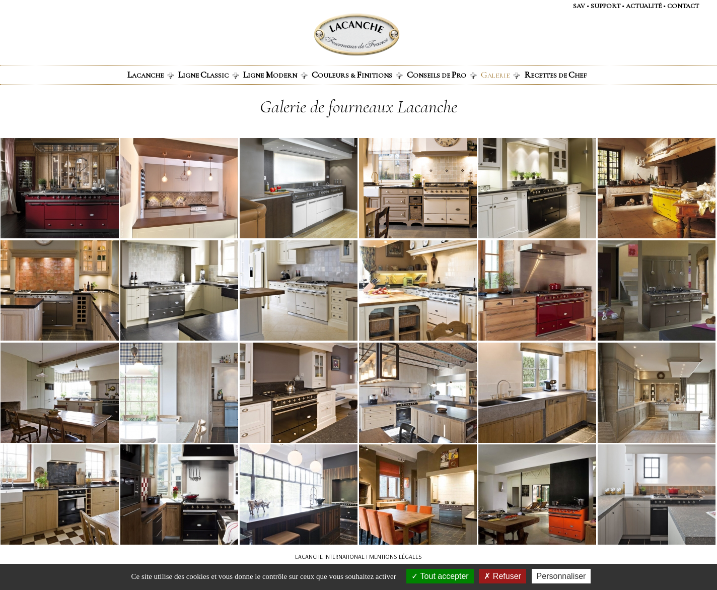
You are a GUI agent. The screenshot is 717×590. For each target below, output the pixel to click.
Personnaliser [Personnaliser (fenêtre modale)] (561, 576)
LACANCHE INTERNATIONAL (330, 556)
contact (683, 6)
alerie (500, 74)
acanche (150, 74)
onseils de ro (442, 74)
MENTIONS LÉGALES (395, 556)
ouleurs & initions (357, 74)
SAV (579, 6)
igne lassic (208, 74)
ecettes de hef (555, 74)
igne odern (275, 74)
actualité (644, 6)
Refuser (502, 576)
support (605, 6)
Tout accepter (439, 576)
